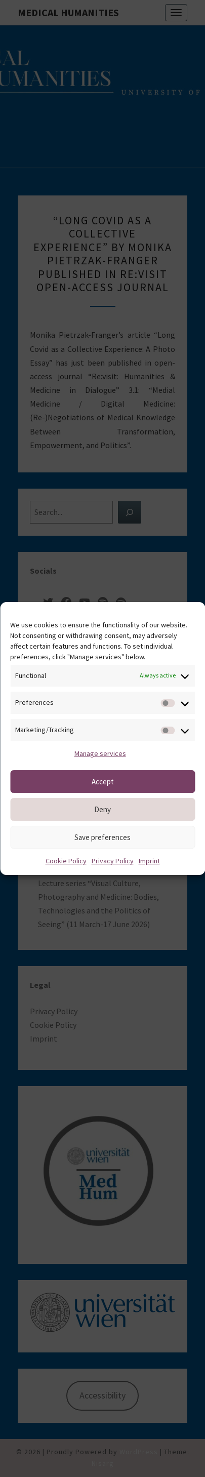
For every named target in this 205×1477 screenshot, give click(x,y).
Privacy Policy (113, 860)
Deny (102, 809)
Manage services (100, 753)
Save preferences (102, 837)
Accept (103, 781)
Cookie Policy (66, 860)
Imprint (149, 860)
